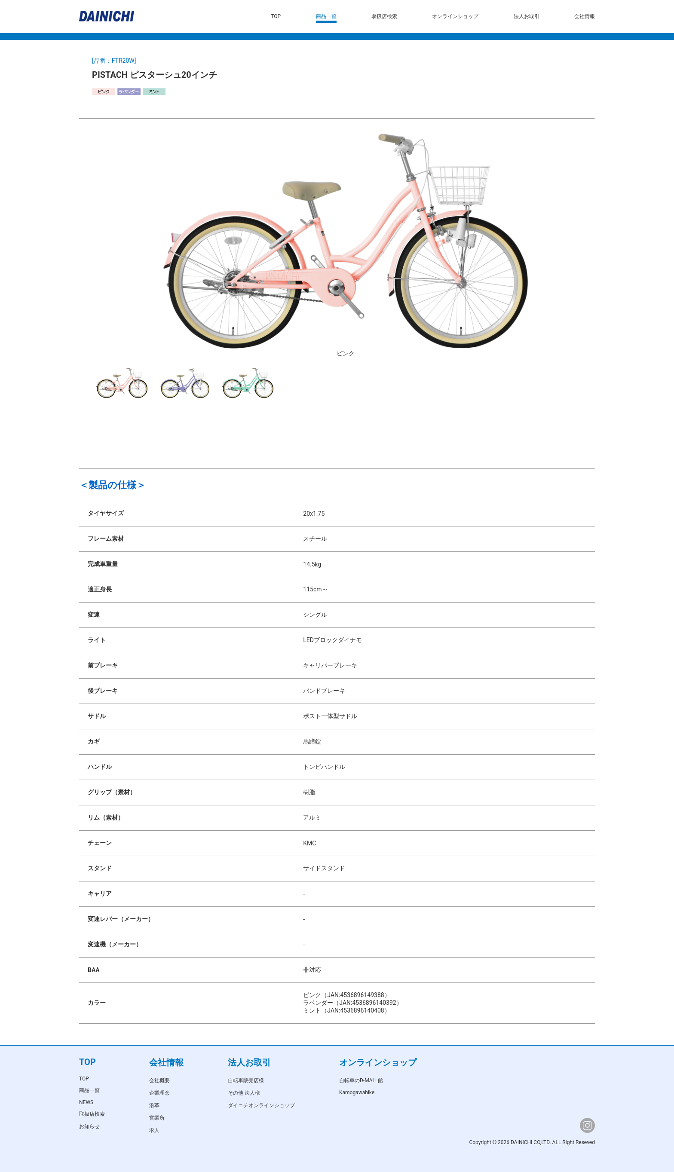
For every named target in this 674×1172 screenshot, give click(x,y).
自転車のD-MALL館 (361, 1080)
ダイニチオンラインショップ (261, 1105)
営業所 (157, 1118)
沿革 (154, 1105)
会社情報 (584, 16)
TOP (276, 16)
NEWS (86, 1102)
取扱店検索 (384, 16)
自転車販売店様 (246, 1080)
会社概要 (159, 1080)
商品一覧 (326, 16)
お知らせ (89, 1126)
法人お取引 (526, 16)
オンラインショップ (455, 16)
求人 (154, 1130)
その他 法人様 (244, 1093)
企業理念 (159, 1093)
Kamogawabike (356, 1092)
